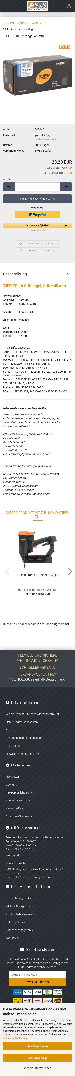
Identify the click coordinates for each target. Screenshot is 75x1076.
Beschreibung (15, 274)
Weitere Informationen (37, 1068)
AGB (8, 730)
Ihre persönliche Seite (19, 792)
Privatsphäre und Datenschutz (24, 737)
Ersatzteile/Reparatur (19, 816)
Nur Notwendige (37, 1058)
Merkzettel (12, 855)
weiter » (36, 23)
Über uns (11, 784)
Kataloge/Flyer (15, 808)
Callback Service (16, 922)
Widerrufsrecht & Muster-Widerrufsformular (32, 714)
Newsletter (12, 776)
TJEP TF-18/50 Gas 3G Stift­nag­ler (37, 575)
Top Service (13, 938)
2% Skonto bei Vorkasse (20, 914)
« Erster (9, 23)
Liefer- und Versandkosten (22, 722)
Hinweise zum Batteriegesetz (23, 753)
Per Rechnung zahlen (19, 898)
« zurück (23, 23)
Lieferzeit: (9, 135)
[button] (9, 186)
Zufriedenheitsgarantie (20, 930)
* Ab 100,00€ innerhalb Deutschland (37, 679)
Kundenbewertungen (18, 800)
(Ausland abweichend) (45, 139)
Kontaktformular (16, 863)
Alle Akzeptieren (37, 1046)
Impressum (13, 745)
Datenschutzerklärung (15, 1038)
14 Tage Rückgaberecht (20, 906)
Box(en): (8, 179)
